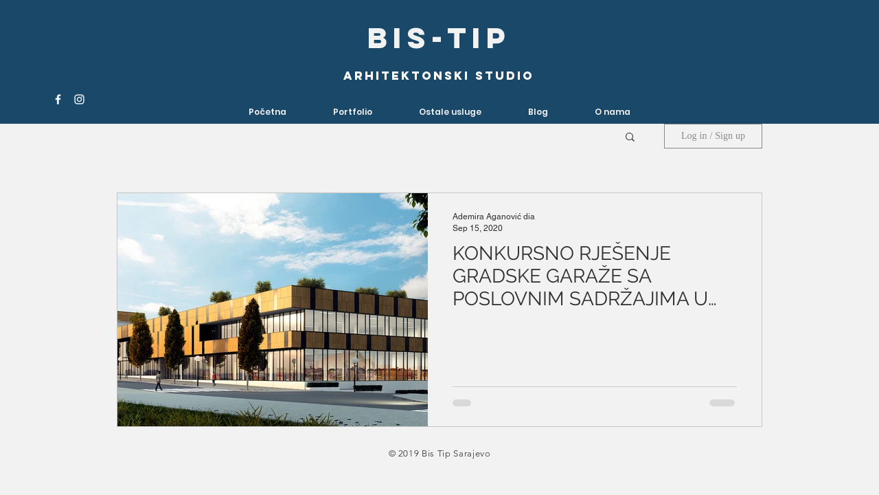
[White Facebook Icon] (58, 99)
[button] (450, 112)
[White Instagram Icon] (79, 99)
